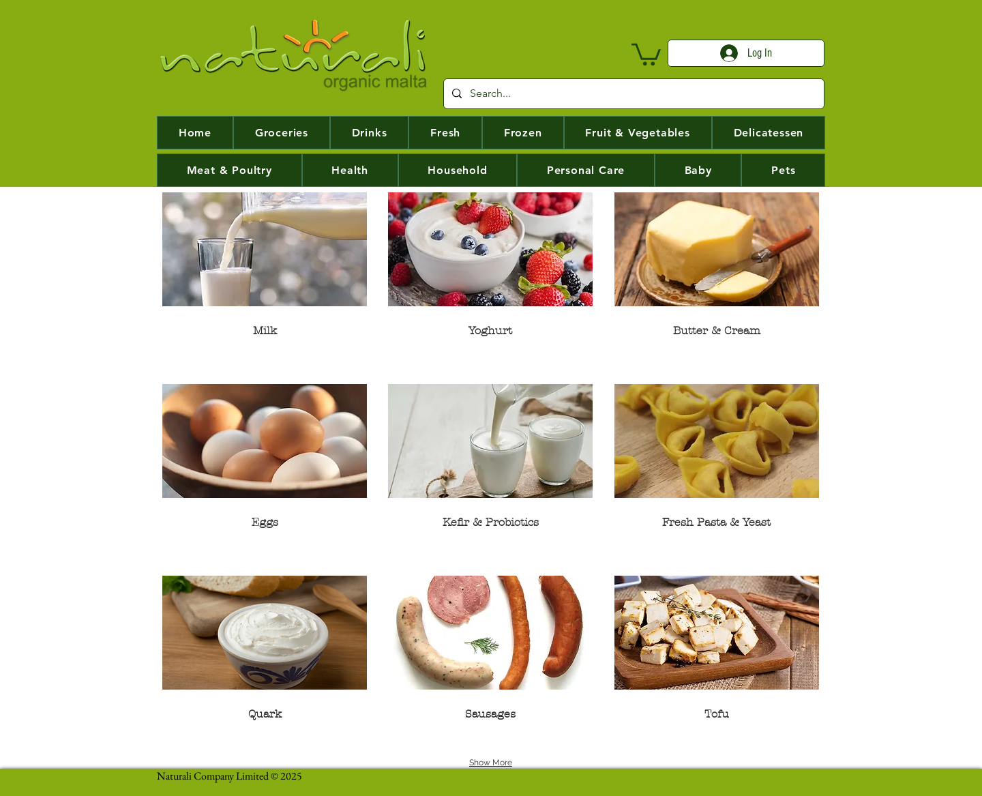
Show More (490, 762)
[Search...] (632, 93)
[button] (646, 53)
